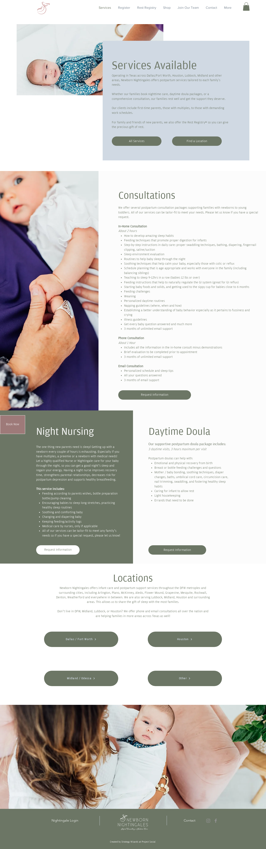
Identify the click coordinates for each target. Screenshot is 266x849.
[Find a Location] (197, 141)
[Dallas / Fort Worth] (81, 639)
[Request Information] (154, 395)
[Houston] (185, 639)
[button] (246, 6)
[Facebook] (215, 820)
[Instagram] (208, 820)
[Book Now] (12, 424)
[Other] (185, 678)
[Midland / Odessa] (81, 678)
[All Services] (136, 141)
